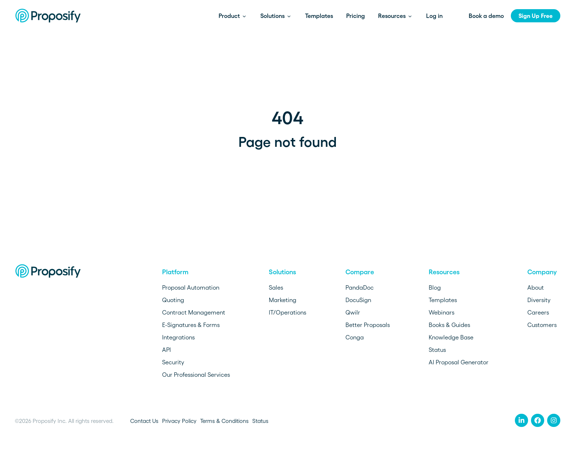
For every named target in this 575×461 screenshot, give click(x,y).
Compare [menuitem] (359, 272)
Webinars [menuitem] (441, 312)
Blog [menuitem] (435, 287)
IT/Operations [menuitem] (287, 312)
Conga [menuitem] (354, 337)
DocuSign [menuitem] (358, 300)
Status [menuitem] (437, 349)
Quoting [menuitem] (173, 300)
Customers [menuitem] (542, 324)
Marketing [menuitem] (282, 300)
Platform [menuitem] (175, 272)
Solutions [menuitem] (282, 272)
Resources (392, 15)
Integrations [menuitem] (178, 337)
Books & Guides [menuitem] (449, 324)
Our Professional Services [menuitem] (196, 374)
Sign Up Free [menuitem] (536, 15)
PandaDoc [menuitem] (359, 287)
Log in (434, 15)
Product (230, 15)
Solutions (273, 15)
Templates (319, 15)
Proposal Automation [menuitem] (190, 287)
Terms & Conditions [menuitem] (224, 421)
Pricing (355, 15)
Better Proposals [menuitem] (367, 324)
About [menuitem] (535, 287)
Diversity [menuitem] (538, 300)
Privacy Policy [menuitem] (179, 421)
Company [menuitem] (542, 272)
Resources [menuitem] (444, 272)
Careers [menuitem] (538, 312)
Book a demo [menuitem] (486, 15)
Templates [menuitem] (443, 300)
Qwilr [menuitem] (352, 312)
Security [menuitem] (173, 362)
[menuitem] (521, 420)
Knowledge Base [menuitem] (451, 337)
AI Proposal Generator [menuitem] (458, 362)
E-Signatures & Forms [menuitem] (191, 324)
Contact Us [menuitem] (144, 421)
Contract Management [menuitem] (193, 312)
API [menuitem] (166, 349)
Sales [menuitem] (276, 287)
